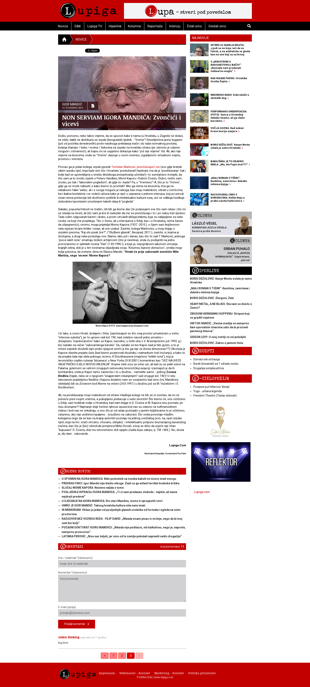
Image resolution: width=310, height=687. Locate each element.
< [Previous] (105, 656)
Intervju (174, 26)
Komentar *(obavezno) (122, 586)
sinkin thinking (68, 637)
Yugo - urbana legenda (207, 391)
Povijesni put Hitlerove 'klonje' (211, 386)
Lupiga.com (202, 492)
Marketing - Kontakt (169, 673)
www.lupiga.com (163, 677)
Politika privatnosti (202, 673)
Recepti (203, 351)
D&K (78, 26)
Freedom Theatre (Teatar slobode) (215, 395)
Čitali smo (194, 26)
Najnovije (200, 38)
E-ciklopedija (210, 378)
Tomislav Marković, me (135, 167)
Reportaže (155, 26)
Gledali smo (217, 26)
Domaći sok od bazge (206, 359)
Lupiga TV (94, 26)
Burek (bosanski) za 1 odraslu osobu (215, 363)
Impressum (107, 673)
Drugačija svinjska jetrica (208, 368)
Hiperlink (115, 26)
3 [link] (131, 656)
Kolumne (134, 26)
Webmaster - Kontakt (134, 673)
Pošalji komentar (76, 624)
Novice (63, 26)
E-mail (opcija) (122, 611)
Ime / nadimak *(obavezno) (122, 561)
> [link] (139, 656)
